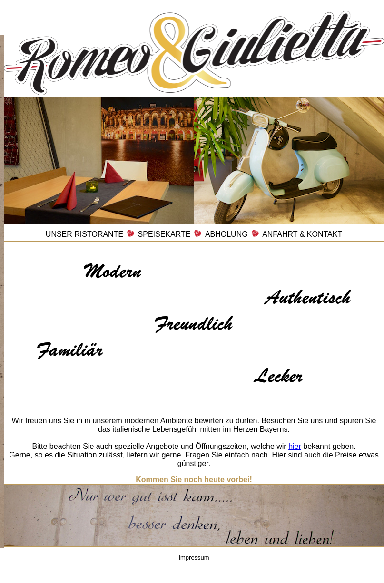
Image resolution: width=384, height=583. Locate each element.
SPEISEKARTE (164, 234)
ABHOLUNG (226, 234)
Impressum (193, 557)
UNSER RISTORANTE (84, 234)
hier (294, 446)
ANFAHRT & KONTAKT (302, 234)
